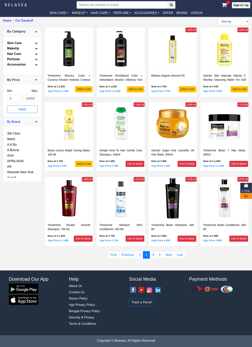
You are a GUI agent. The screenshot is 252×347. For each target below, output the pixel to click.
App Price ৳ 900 (160, 165)
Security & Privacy (81, 317)
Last (180, 254)
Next (169, 254)
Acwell (11, 177)
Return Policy (78, 298)
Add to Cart (84, 89)
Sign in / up (241, 5)
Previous (128, 254)
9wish (11, 139)
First (114, 254)
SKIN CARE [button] (57, 13)
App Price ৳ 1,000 (213, 165)
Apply (22, 109)
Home (7, 20)
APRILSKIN (15, 161)
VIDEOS (196, 13)
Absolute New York (20, 172)
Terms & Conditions (82, 323)
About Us (75, 286)
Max (34, 91)
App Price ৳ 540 (212, 91)
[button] (147, 13)
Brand (181, 13)
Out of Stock (135, 163)
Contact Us (76, 292)
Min (9, 91)
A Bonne (13, 150)
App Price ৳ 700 (160, 91)
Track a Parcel (142, 302)
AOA (10, 155)
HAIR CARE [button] (99, 13)
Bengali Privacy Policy (84, 311)
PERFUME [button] (121, 13)
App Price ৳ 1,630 (58, 91)
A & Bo (12, 144)
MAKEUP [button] (78, 13)
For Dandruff (24, 20)
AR (9, 166)
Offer (168, 13)
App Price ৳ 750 (108, 240)
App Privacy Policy (82, 304)
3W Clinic (13, 133)
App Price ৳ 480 (108, 165)
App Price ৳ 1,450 (58, 240)
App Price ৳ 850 (160, 240)
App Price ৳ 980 (212, 240)
